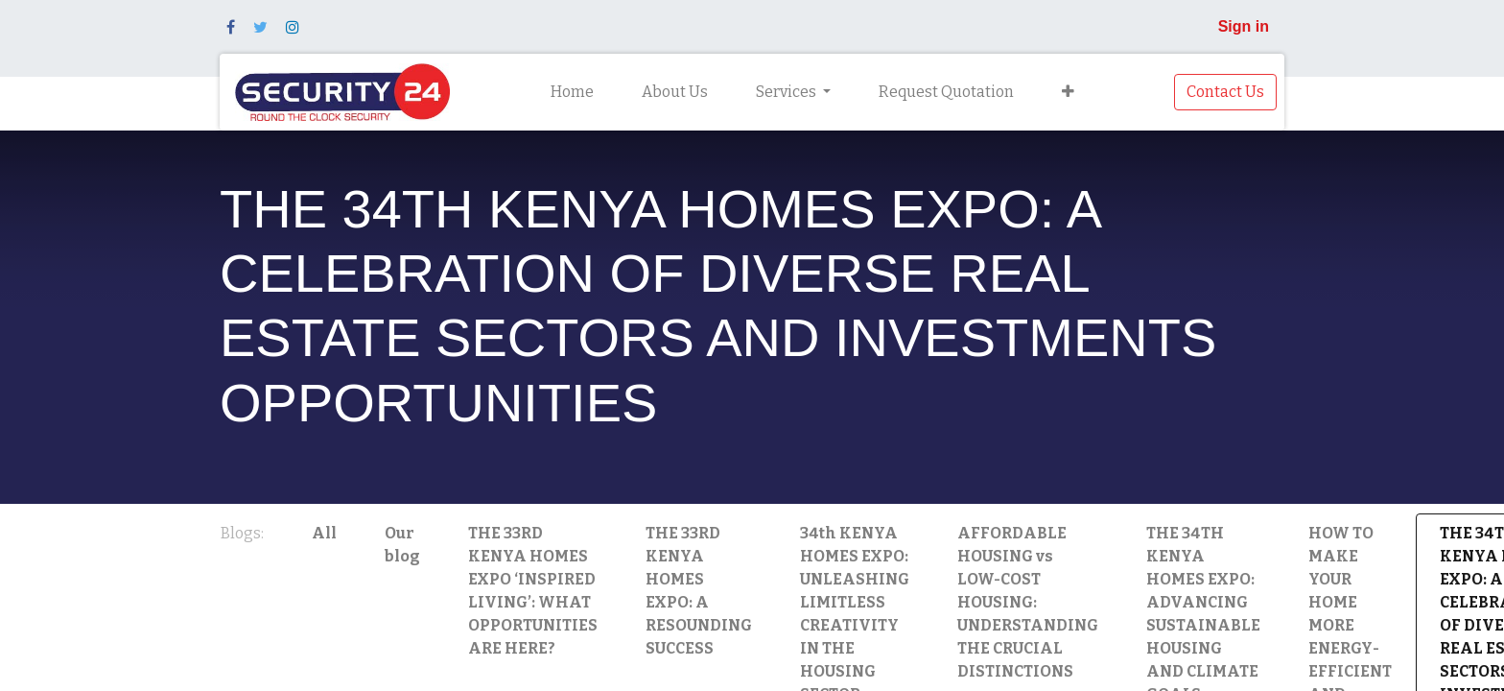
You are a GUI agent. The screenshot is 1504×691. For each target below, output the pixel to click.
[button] (1068, 92)
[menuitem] (572, 92)
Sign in (1243, 26)
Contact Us (1225, 92)
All (324, 533)
